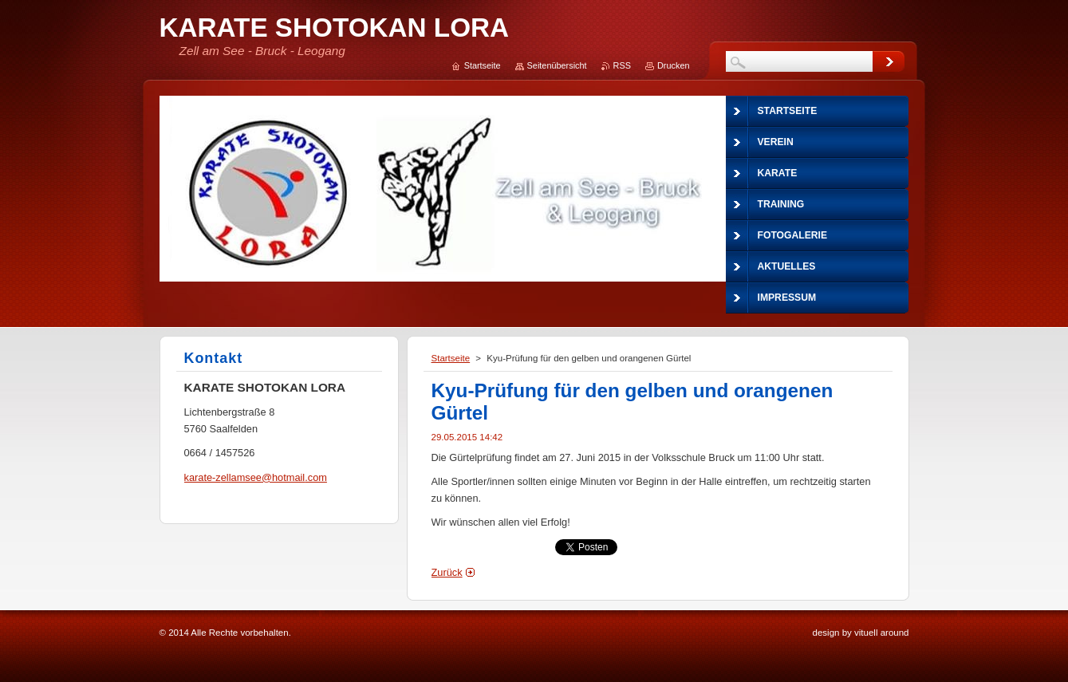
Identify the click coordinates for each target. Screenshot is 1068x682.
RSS (622, 65)
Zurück (447, 572)
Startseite (451, 358)
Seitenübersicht (557, 65)
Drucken (673, 65)
